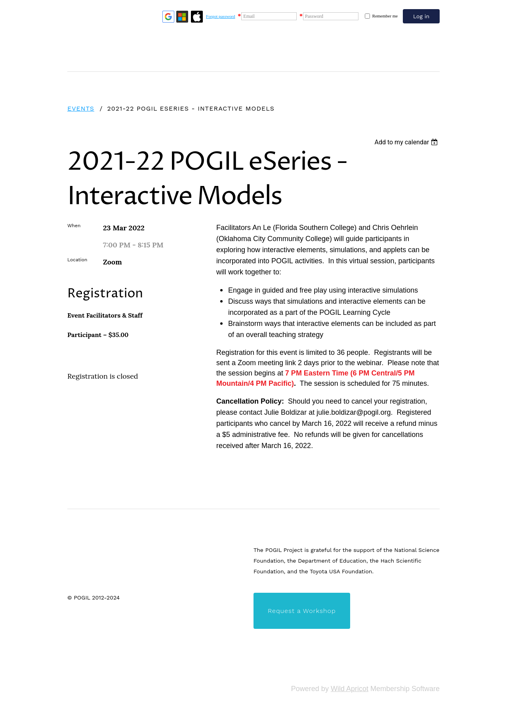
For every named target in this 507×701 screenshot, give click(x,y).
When (73, 225)
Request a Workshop (302, 611)
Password (314, 16)
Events (80, 108)
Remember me (385, 15)
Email (249, 16)
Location (77, 259)
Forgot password (220, 16)
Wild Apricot (349, 689)
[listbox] (407, 142)
